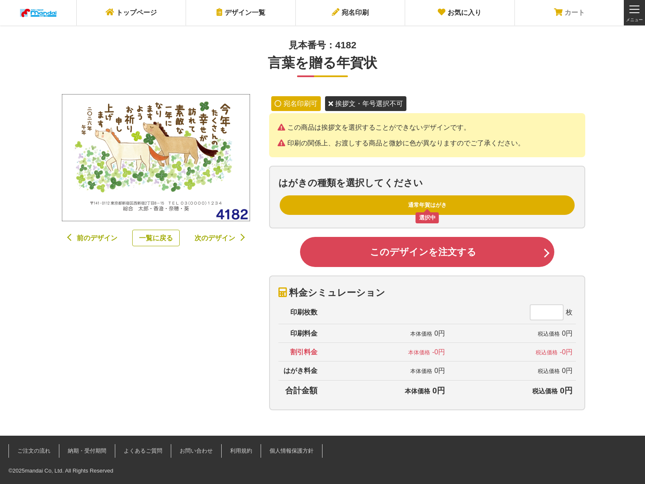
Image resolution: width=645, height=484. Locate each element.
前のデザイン (97, 238)
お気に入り (459, 12)
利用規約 (241, 451)
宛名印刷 (350, 12)
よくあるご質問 (143, 451)
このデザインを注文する (423, 252)
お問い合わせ (196, 451)
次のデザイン (215, 238)
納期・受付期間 (87, 451)
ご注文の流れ (33, 451)
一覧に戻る (156, 238)
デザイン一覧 (241, 12)
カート (569, 12)
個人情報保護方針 (292, 451)
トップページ (131, 12)
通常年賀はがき (427, 205)
